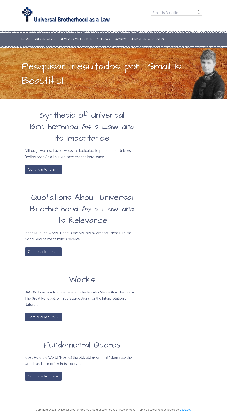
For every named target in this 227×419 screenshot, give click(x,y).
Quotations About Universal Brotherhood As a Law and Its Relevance (82, 209)
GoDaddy (185, 409)
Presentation (45, 39)
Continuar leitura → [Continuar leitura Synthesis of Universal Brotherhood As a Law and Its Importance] (43, 169)
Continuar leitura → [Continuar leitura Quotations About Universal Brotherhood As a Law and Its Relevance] (43, 252)
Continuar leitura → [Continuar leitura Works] (43, 317)
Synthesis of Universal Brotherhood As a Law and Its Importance (82, 127)
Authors (103, 39)
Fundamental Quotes (147, 39)
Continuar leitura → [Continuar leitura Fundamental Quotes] (43, 376)
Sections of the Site (76, 39)
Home (25, 39)
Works (120, 39)
